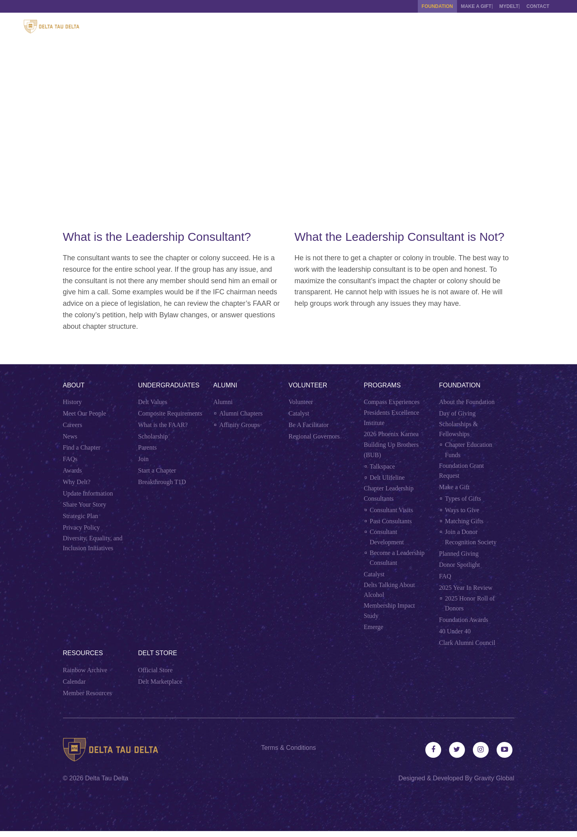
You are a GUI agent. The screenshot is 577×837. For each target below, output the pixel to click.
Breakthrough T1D (162, 482)
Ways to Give (462, 510)
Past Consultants (391, 521)
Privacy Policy (81, 527)
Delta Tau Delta (106, 784)
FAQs (70, 459)
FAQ (445, 576)
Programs (382, 385)
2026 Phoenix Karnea (391, 434)
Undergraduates (169, 385)
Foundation (419, 6)
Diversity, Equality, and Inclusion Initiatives (93, 543)
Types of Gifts (463, 498)
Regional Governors (314, 436)
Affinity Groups (239, 424)
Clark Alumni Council (467, 642)
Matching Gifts (464, 521)
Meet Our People (84, 413)
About (74, 385)
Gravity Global (494, 784)
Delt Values (153, 401)
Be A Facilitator (309, 424)
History (72, 401)
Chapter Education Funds (469, 449)
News (70, 436)
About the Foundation (467, 401)
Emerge (373, 626)
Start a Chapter (157, 470)
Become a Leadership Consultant (397, 557)
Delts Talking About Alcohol (389, 590)
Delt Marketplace (160, 681)
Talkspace (382, 466)
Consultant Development (387, 536)
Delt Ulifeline (387, 477)
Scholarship (153, 436)
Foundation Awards (463, 619)
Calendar (74, 681)
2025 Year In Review (466, 587)
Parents (147, 447)
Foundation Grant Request (461, 470)
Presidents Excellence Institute (391, 417)
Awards (72, 470)
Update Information (88, 493)
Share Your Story (85, 504)
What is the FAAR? (163, 424)
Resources (83, 653)
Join (143, 459)
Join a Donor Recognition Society (471, 536)
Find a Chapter (82, 447)
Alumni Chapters (241, 413)
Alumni (225, 385)
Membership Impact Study (389, 610)
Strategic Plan (80, 516)
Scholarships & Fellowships (458, 429)
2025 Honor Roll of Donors (470, 603)
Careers (72, 424)
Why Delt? (77, 482)
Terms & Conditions (288, 747)
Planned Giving (459, 553)
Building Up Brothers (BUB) (391, 449)
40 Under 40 (455, 631)
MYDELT (502, 6)
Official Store (155, 670)
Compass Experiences (392, 401)
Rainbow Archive (85, 670)
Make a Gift (464, 6)
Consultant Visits (391, 510)
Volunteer (308, 385)
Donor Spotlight (459, 564)
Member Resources (87, 693)
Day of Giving (457, 413)
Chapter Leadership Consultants (389, 493)
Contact (537, 6)
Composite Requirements (170, 413)
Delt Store (157, 653)
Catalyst (299, 413)
